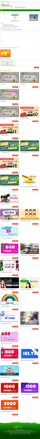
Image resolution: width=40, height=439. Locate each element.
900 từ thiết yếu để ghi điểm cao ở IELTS (27, 360)
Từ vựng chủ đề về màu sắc (5, 306)
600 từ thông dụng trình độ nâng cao (7, 343)
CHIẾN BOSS (36, 67)
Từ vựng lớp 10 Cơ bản (24, 118)
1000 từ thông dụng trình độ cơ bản (6, 394)
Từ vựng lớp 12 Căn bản (5, 169)
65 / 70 (7, 61)
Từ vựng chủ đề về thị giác (5, 203)
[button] (2, 10)
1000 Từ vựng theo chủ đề (5, 377)
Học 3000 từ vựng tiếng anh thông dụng (7, 411)
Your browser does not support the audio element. (15, 21)
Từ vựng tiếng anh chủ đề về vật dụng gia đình (28, 255)
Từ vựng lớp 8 (3, 101)
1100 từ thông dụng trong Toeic (26, 394)
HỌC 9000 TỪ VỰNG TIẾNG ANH (20, 7)
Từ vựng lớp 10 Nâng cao (5, 152)
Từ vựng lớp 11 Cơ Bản (4, 135)
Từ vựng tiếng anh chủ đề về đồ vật (6, 272)
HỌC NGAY (15, 104)
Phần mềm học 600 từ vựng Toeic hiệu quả (8, 255)
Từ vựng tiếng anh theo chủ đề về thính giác (8, 289)
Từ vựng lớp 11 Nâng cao (25, 152)
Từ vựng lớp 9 (3, 118)
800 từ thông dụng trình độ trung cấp (7, 360)
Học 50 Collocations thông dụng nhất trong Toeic (29, 186)
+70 (6, 64)
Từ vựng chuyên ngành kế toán (6, 323)
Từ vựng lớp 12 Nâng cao (5, 186)
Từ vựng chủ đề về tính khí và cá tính (27, 289)
